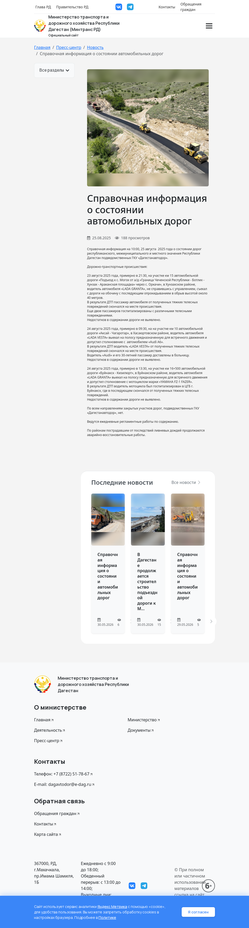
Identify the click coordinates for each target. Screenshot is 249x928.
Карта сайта (48, 834)
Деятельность (50, 730)
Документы (141, 730)
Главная (42, 47)
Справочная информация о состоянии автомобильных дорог (107, 576)
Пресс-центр (68, 47)
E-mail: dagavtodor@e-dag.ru (64, 784)
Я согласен (198, 912)
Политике (107, 917)
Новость (95, 47)
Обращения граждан (190, 7)
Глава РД (43, 6)
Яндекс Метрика (112, 906)
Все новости (186, 482)
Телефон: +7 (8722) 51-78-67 (63, 774)
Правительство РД (72, 6)
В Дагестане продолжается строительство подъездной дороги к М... (147, 581)
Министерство (144, 720)
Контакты (167, 6)
